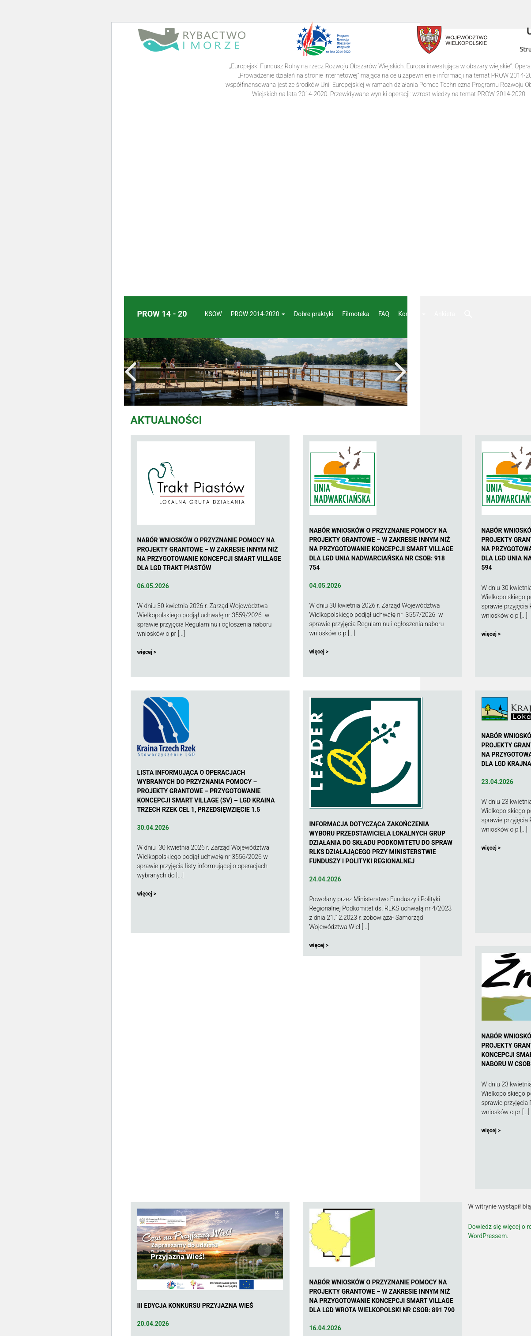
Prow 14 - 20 (162, 313)
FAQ (383, 313)
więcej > (147, 652)
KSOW (213, 313)
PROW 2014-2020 (258, 313)
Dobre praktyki (313, 313)
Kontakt (412, 313)
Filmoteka (355, 313)
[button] (468, 315)
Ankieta (444, 313)
